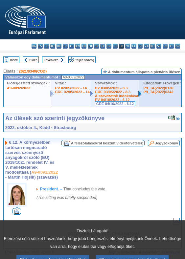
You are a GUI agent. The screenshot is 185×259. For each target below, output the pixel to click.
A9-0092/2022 (18, 88)
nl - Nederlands (133, 46)
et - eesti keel (65, 46)
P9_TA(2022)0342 (158, 92)
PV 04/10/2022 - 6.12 (112, 100)
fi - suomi (171, 46)
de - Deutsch (59, 46)
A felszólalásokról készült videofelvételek (107, 143)
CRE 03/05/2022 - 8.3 (112, 92)
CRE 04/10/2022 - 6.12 (115, 104)
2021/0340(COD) (33, 71)
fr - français (83, 46)
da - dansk (52, 46)
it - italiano (102, 46)
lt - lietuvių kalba (115, 46)
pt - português (146, 46)
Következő (51, 60)
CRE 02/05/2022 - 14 (72, 92)
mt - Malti (127, 46)
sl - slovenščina (165, 46)
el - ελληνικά (71, 46)
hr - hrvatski (96, 46)
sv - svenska (177, 46)
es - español (40, 46)
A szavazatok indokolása (116, 96)
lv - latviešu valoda (108, 46)
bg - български (34, 46)
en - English (77, 46)
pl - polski (140, 46)
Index (14, 60)
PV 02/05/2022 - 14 (71, 88)
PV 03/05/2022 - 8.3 (111, 88)
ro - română (152, 46)
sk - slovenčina (158, 46)
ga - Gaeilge (90, 46)
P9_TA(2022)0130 (158, 88)
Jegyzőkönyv (166, 143)
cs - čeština (46, 46)
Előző (33, 60)
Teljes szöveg (84, 60)
